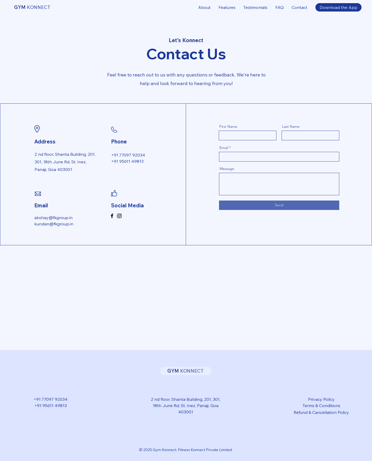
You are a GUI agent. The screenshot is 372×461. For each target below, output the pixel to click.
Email (224, 147)
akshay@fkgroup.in (53, 217)
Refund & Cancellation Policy (321, 412)
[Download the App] (338, 7)
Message (227, 168)
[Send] (279, 205)
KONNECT (32, 7)
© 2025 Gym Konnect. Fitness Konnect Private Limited (185, 449)
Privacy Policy (321, 399)
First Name (228, 126)
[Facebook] (112, 216)
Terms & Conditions (321, 405)
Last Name (291, 126)
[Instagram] (119, 216)
